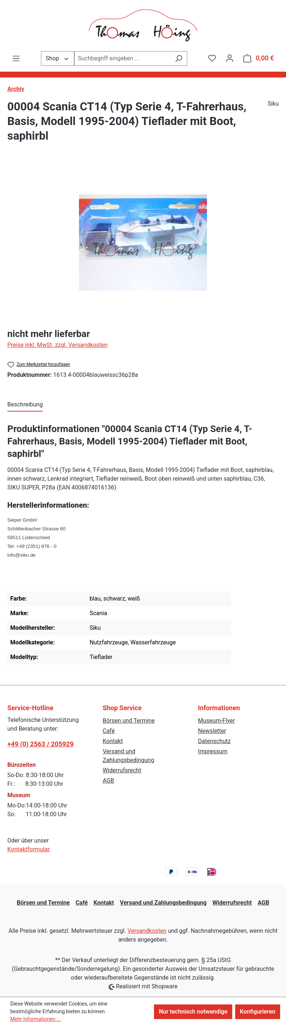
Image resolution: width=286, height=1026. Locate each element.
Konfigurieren (257, 1011)
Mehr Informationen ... (35, 1019)
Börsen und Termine (129, 720)
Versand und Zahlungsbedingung (163, 902)
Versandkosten (147, 930)
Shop (57, 58)
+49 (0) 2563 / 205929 (40, 744)
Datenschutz (214, 741)
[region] (143, 242)
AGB (108, 780)
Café (109, 730)
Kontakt (113, 741)
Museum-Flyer (216, 720)
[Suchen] (178, 58)
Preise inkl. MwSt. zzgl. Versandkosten (57, 344)
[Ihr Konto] (229, 58)
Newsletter (212, 730)
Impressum (212, 751)
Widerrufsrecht (122, 770)
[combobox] (122, 58)
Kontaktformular (28, 849)
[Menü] (16, 58)
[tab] (25, 405)
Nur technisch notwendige (193, 1011)
